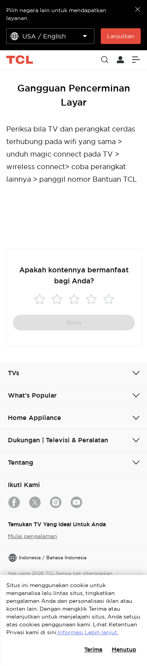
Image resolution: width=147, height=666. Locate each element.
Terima (93, 649)
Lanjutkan (120, 36)
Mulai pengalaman (32, 536)
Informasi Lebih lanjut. (88, 632)
